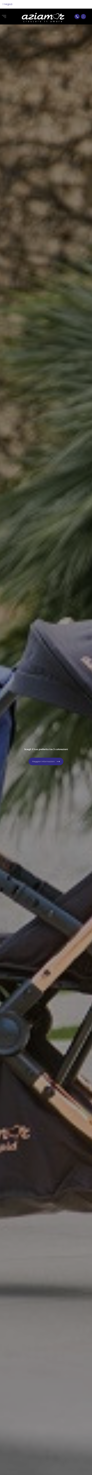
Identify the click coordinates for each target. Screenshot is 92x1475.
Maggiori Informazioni (43, 761)
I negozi (7, 4)
